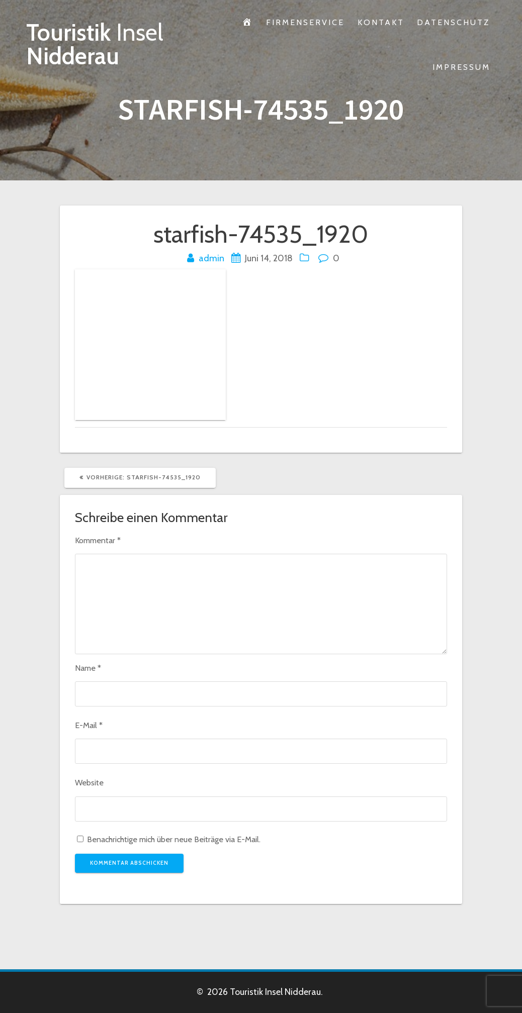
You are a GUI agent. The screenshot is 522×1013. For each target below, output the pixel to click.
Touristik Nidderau (94, 44)
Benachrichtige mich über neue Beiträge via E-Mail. (173, 839)
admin (211, 258)
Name (88, 668)
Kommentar (98, 540)
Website (89, 782)
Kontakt (381, 22)
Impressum (461, 67)
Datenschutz (453, 22)
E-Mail (89, 725)
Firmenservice (305, 22)
